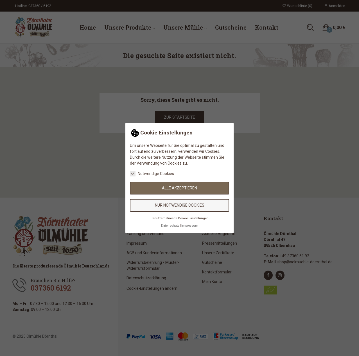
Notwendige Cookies (152, 173)
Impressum (189, 225)
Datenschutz (170, 225)
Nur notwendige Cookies (179, 205)
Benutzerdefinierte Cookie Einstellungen (180, 218)
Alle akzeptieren (179, 188)
